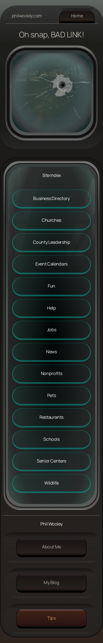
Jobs (51, 330)
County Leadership (51, 242)
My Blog (51, 582)
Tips (51, 618)
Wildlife (51, 483)
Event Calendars (51, 264)
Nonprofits (51, 373)
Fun (51, 286)
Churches (51, 220)
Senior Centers (51, 461)
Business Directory (51, 198)
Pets (51, 395)
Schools (51, 439)
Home (77, 16)
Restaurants (51, 417)
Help (51, 308)
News (51, 352)
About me (51, 547)
